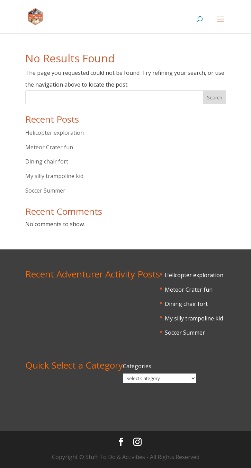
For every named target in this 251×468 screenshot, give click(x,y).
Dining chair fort (46, 161)
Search (214, 97)
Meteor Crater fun (49, 147)
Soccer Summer (45, 190)
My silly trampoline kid (54, 176)
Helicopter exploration (54, 132)
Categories (137, 366)
